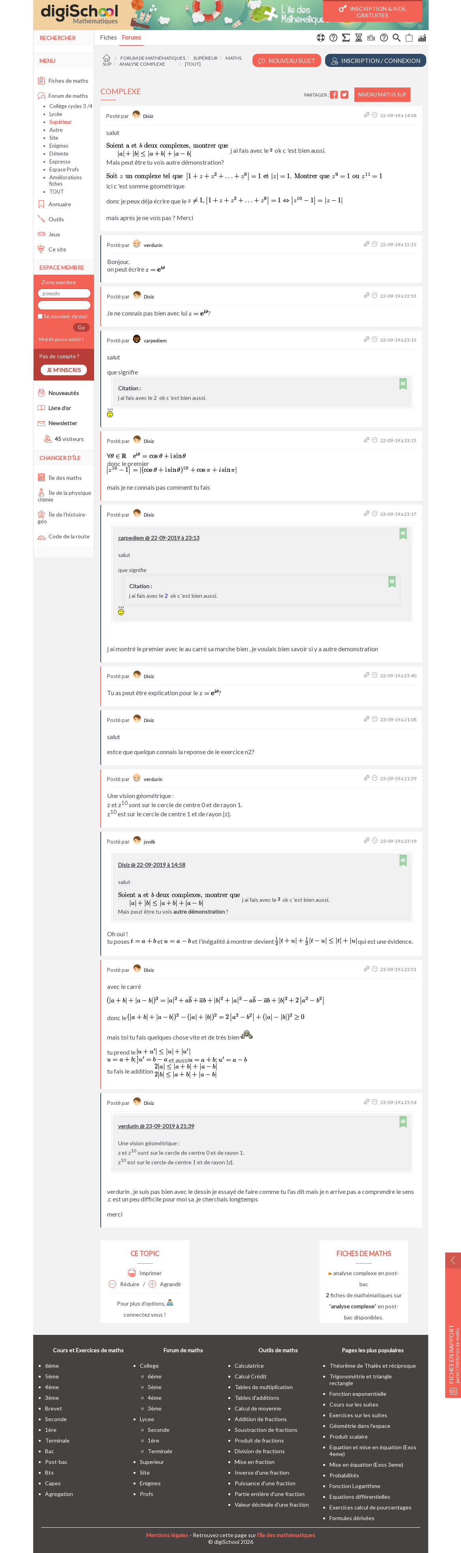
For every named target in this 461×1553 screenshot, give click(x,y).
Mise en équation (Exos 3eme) (366, 1464)
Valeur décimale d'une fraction (272, 1504)
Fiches (108, 37)
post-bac (56, 1461)
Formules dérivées (351, 1518)
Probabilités (344, 1475)
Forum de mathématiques (152, 58)
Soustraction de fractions (266, 1429)
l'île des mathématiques (286, 1535)
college (149, 1365)
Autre (55, 130)
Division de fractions (260, 1451)
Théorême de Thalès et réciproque (372, 1365)
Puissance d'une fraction (265, 1483)
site (145, 1472)
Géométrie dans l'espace (359, 1425)
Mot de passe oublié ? (61, 339)
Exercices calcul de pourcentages (370, 1507)
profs (146, 1493)
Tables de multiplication (264, 1387)
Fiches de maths (63, 80)
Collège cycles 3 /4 (70, 106)
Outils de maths (278, 1350)
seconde (56, 1419)
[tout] (193, 64)
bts (49, 1472)
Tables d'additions (257, 1397)
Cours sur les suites (353, 1404)
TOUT (56, 191)
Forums (131, 37)
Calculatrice (249, 1365)
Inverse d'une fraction (262, 1472)
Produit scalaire (348, 1436)
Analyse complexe (142, 64)
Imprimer (145, 1273)
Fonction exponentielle (357, 1393)
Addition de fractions (261, 1419)
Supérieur (205, 58)
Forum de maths (63, 95)
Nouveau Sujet (286, 61)
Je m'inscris (64, 370)
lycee (147, 1419)
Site (53, 138)
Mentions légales (167, 1535)
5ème (52, 1376)
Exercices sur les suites (358, 1415)
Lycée (55, 114)
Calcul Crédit (251, 1376)
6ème (52, 1365)
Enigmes (58, 146)
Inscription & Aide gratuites (372, 11)
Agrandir (165, 1284)
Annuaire (54, 204)
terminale (57, 1440)
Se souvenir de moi (65, 316)
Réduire (124, 1284)
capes (53, 1483)
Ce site (52, 249)
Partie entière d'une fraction (270, 1493)
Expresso (60, 161)
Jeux (49, 234)
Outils (51, 219)
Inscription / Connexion (375, 61)
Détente (58, 153)
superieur (152, 1461)
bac (49, 1451)
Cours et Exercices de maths (88, 1350)
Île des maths (60, 477)
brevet (53, 1408)
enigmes (150, 1483)
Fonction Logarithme (354, 1486)
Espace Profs (64, 169)
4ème (52, 1387)
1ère (50, 1429)
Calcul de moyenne (258, 1408)
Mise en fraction (255, 1461)
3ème (52, 1397)
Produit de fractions (259, 1440)
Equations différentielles (359, 1496)
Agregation (59, 1493)
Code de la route (64, 536)
